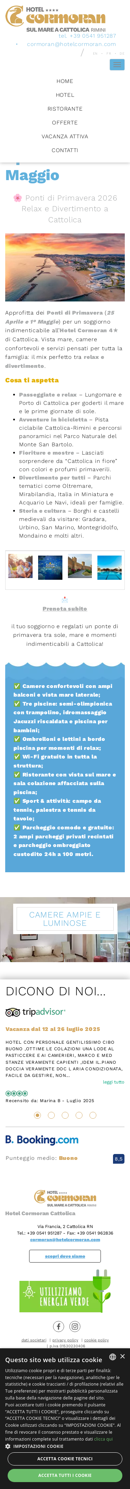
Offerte (65, 122)
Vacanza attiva (65, 136)
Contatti (65, 150)
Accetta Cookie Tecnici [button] (65, 1459)
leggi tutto (113, 1082)
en (95, 53)
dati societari (33, 1340)
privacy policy (65, 1340)
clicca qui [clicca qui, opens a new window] (103, 1439)
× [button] (122, 1356)
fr (108, 53)
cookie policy (96, 1340)
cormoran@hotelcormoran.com (71, 43)
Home (65, 80)
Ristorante (65, 108)
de (122, 53)
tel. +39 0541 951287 (87, 35)
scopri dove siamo (65, 1256)
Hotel (65, 94)
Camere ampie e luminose (65, 919)
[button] (65, 1446)
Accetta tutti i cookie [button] (65, 1475)
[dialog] (65, 1418)
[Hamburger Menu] (117, 64)
